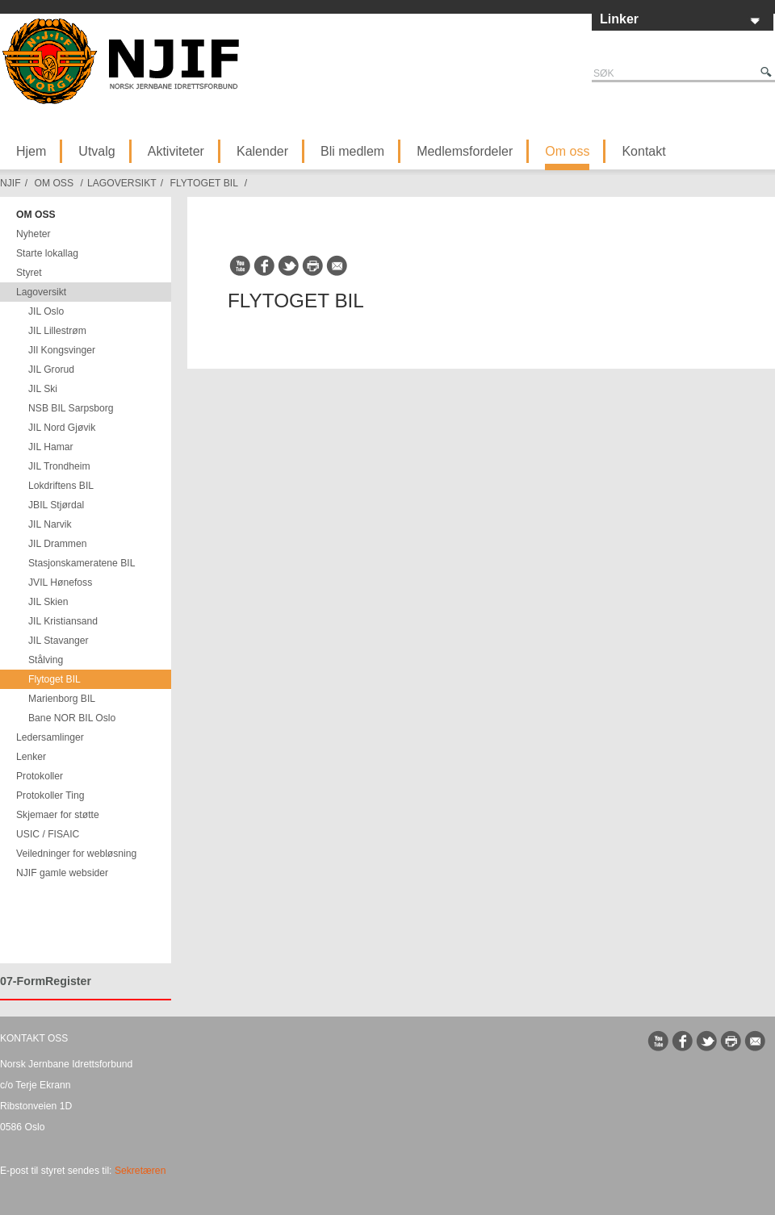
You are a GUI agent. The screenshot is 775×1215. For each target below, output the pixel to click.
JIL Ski (42, 389)
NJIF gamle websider (62, 873)
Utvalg (96, 151)
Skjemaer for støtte (57, 814)
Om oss (567, 151)
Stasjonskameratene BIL (81, 563)
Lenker (31, 756)
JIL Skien (48, 602)
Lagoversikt (122, 183)
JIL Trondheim (59, 466)
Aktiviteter (176, 151)
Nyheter (33, 234)
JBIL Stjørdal (56, 505)
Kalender (262, 151)
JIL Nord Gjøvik (61, 427)
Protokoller (39, 776)
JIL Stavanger (58, 640)
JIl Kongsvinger (61, 350)
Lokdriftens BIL (61, 485)
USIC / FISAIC (47, 834)
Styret (29, 272)
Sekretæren (140, 1170)
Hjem (31, 151)
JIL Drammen (57, 543)
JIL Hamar (50, 447)
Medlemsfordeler (465, 151)
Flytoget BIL (203, 183)
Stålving (45, 660)
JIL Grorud (51, 369)
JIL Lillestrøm (57, 330)
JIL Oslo (46, 311)
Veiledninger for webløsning (76, 853)
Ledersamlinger (50, 737)
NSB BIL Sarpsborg (71, 408)
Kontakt (643, 151)
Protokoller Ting (50, 795)
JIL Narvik (50, 524)
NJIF (10, 183)
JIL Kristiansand (63, 621)
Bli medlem (352, 151)
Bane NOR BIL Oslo (71, 718)
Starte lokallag (47, 253)
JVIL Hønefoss (60, 582)
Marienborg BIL (61, 698)
